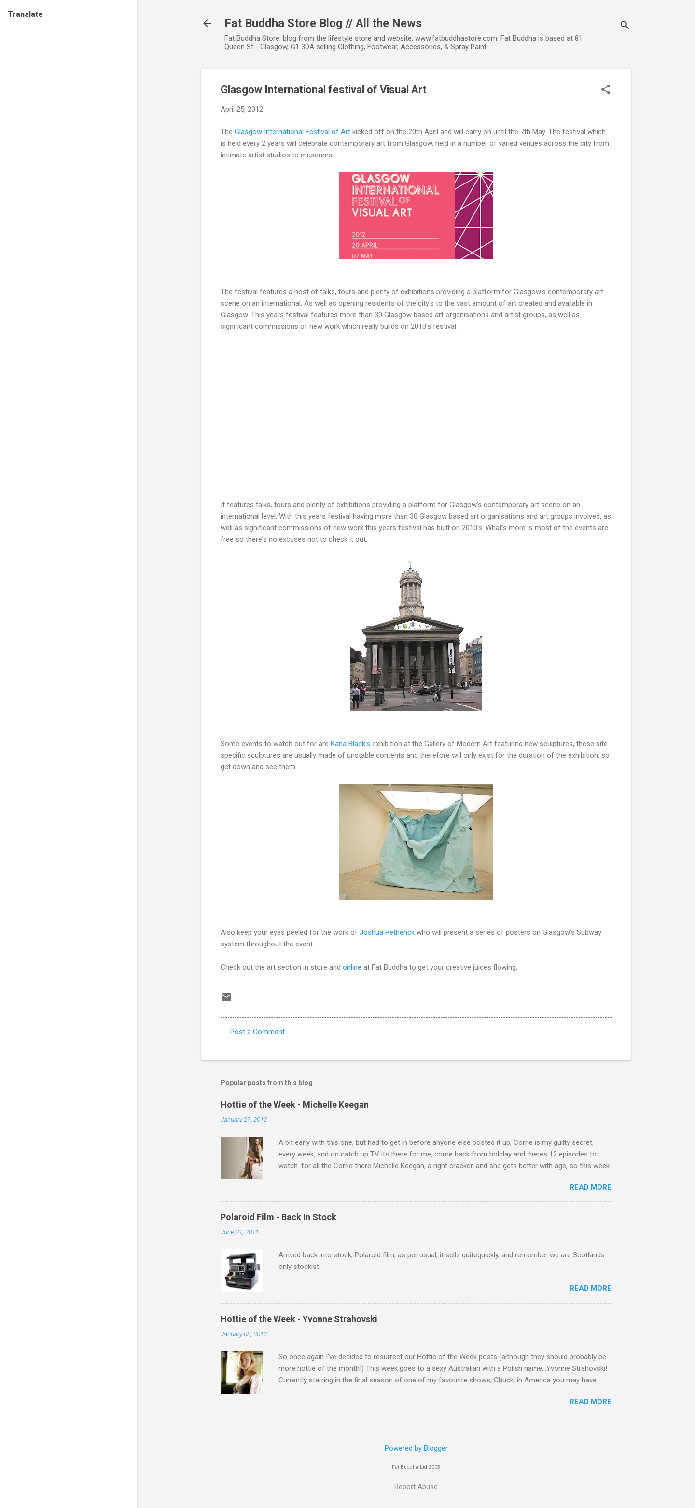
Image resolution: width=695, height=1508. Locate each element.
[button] (606, 90)
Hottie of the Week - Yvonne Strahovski (299, 1319)
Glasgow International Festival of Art (293, 131)
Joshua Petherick (387, 932)
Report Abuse (416, 1486)
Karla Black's (350, 743)
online (352, 967)
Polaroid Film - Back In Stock (278, 1217)
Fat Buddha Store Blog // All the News (323, 23)
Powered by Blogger (416, 1448)
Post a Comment (257, 1032)
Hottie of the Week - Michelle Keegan (295, 1104)
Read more (591, 1187)
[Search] (625, 26)
